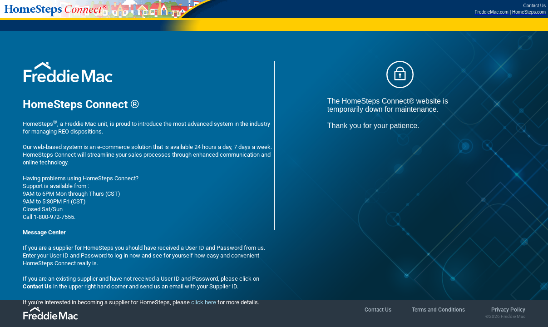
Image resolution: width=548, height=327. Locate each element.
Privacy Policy (508, 310)
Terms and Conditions (438, 310)
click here (203, 302)
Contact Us (534, 5)
